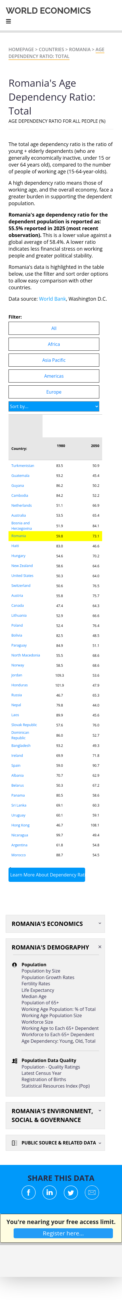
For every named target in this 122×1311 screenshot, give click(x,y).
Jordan (16, 675)
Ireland (17, 755)
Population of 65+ (40, 1003)
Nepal (16, 705)
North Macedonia (25, 655)
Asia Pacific (54, 360)
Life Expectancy (38, 990)
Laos (15, 714)
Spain (15, 765)
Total (90, 1041)
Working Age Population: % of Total (59, 1009)
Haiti (15, 545)
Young (66, 1041)
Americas (54, 376)
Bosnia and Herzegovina (21, 526)
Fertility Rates (36, 983)
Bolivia (16, 635)
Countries (51, 49)
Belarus (17, 785)
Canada (17, 605)
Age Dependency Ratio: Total (56, 52)
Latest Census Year (42, 1073)
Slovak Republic (24, 724)
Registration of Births (44, 1079)
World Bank (52, 298)
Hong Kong (20, 825)
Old (79, 1041)
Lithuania (19, 615)
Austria (17, 595)
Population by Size (41, 971)
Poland (17, 625)
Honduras (19, 685)
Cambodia (19, 495)
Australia (18, 515)
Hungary (18, 555)
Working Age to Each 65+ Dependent (60, 1028)
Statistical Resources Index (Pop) (56, 1086)
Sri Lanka (18, 805)
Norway (17, 665)
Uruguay (18, 815)
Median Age (34, 996)
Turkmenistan (22, 465)
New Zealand (22, 565)
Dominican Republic (20, 735)
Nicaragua (19, 835)
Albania (17, 775)
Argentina (19, 845)
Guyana (17, 485)
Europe (54, 392)
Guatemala (20, 475)
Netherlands (21, 505)
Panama (18, 795)
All (53, 328)
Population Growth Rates (48, 977)
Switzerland (20, 585)
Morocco (18, 855)
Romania (80, 49)
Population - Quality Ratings (51, 1067)
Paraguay (19, 645)
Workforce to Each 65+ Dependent (58, 1034)
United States (22, 575)
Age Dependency (39, 1041)
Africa (54, 344)
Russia (16, 695)
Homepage (21, 49)
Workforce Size (37, 1022)
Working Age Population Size (52, 1015)
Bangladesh (21, 745)
